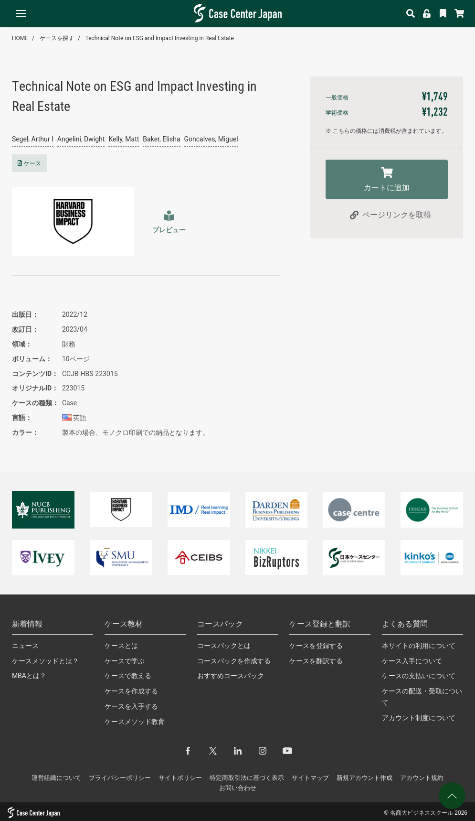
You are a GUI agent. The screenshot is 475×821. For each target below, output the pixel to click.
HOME (20, 38)
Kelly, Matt (123, 139)
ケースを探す (57, 38)
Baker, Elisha (161, 139)
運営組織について (56, 777)
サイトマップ (310, 777)
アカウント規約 (421, 777)
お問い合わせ (237, 787)
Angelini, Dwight (81, 139)
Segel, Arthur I (32, 139)
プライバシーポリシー (120, 777)
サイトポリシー (180, 777)
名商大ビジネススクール (421, 813)
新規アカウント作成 (364, 777)
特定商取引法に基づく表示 (247, 777)
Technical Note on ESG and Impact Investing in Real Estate (159, 38)
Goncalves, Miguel (211, 139)
